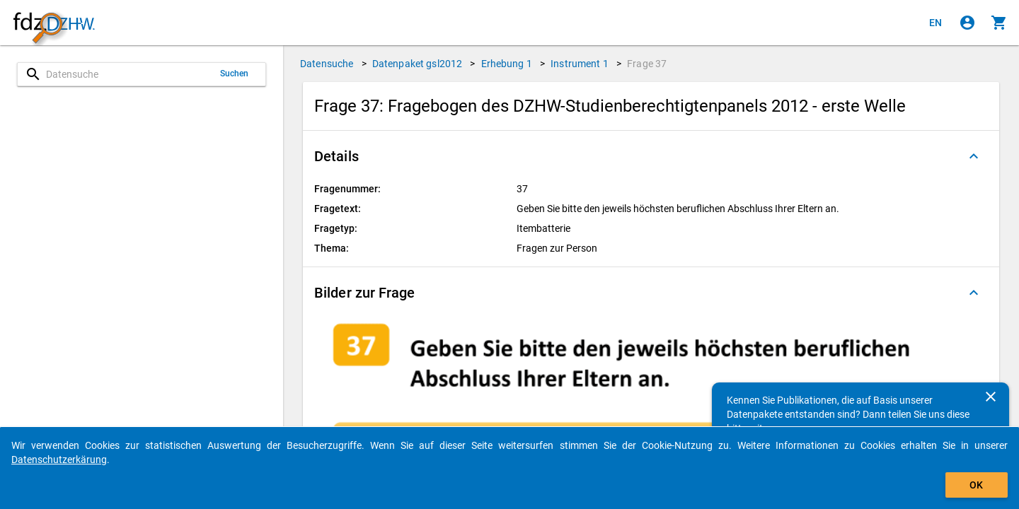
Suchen (234, 73)
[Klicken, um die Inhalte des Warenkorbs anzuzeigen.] (999, 22)
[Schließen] (991, 396)
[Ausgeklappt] (974, 156)
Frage (647, 63)
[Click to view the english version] (935, 22)
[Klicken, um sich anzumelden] (967, 22)
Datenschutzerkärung (59, 459)
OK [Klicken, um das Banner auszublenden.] (976, 485)
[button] (651, 156)
